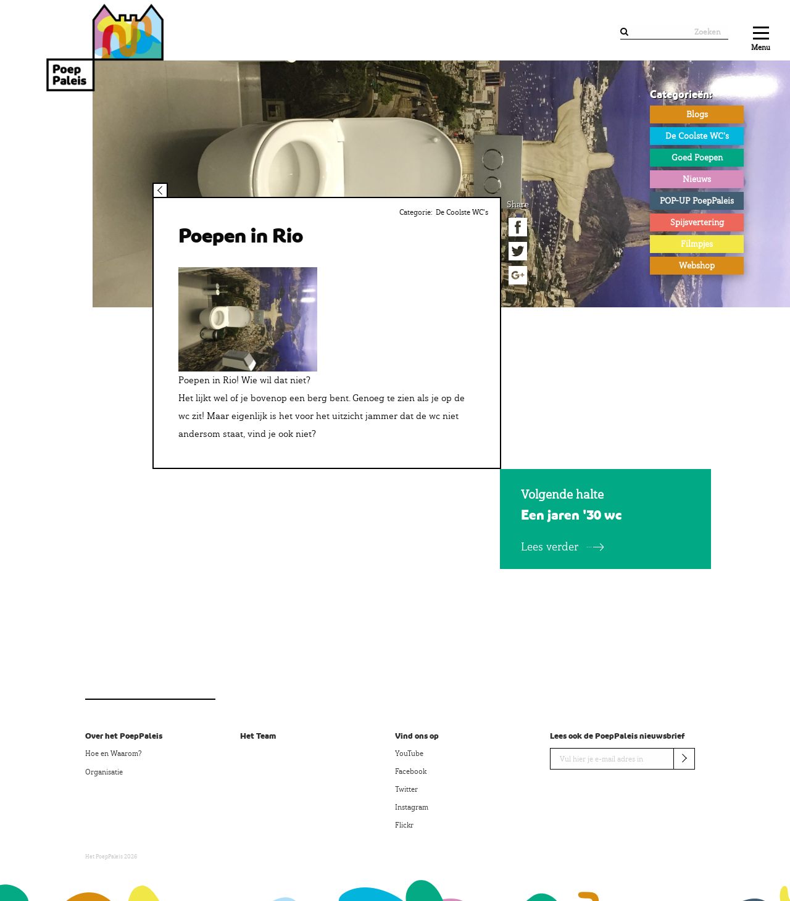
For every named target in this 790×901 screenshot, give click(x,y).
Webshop (697, 265)
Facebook (410, 771)
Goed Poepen (697, 157)
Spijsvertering (697, 222)
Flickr (404, 825)
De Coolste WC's (697, 135)
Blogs (697, 114)
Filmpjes (697, 243)
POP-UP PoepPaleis (697, 200)
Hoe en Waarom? (113, 753)
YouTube (409, 753)
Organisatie (104, 772)
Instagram (411, 807)
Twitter (406, 789)
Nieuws (697, 179)
